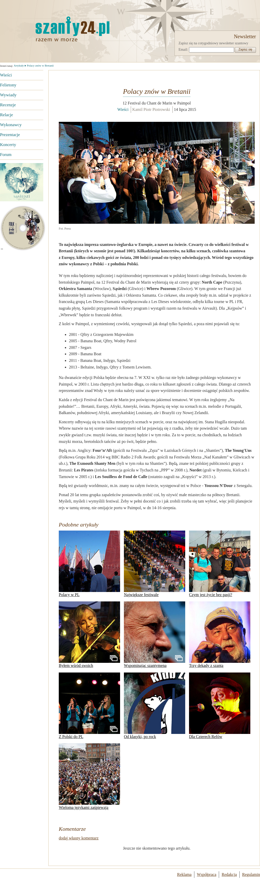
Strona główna (47, 29)
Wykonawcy (11, 124)
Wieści (6, 75)
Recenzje (8, 104)
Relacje (6, 114)
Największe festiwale (154, 564)
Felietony (8, 85)
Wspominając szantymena (154, 634)
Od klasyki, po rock (154, 706)
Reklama (184, 874)
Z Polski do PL (89, 706)
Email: (183, 49)
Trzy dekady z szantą (219, 634)
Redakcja (229, 874)
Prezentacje (10, 134)
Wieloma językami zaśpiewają (89, 776)
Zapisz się (245, 49)
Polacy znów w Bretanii (40, 65)
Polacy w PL (89, 564)
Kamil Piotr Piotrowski (151, 109)
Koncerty (8, 144)
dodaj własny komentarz (78, 838)
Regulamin (251, 874)
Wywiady (8, 95)
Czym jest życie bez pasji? (219, 564)
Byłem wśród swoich (89, 634)
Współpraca (206, 874)
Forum (5, 154)
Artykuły (19, 65)
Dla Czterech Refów (219, 706)
